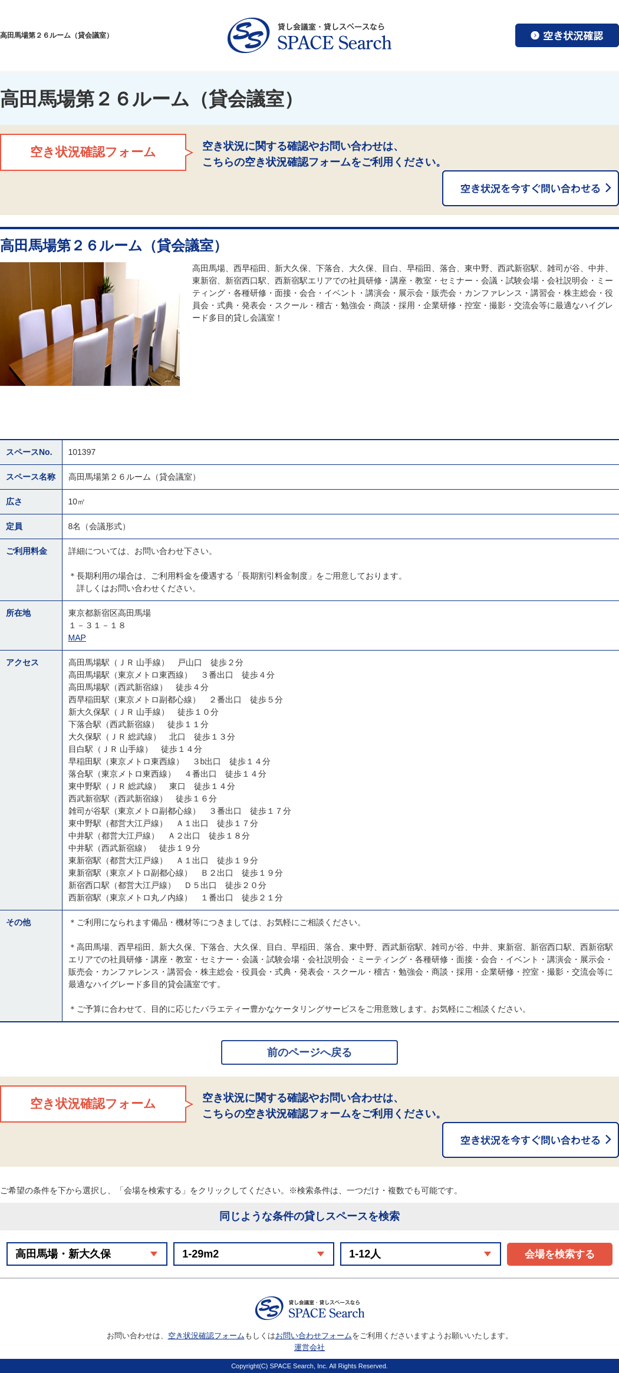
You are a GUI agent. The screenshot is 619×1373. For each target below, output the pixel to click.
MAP (77, 637)
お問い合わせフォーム (313, 1335)
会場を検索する (560, 1254)
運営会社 (309, 1347)
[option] (90, 324)
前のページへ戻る (309, 1052)
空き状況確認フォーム (206, 1335)
